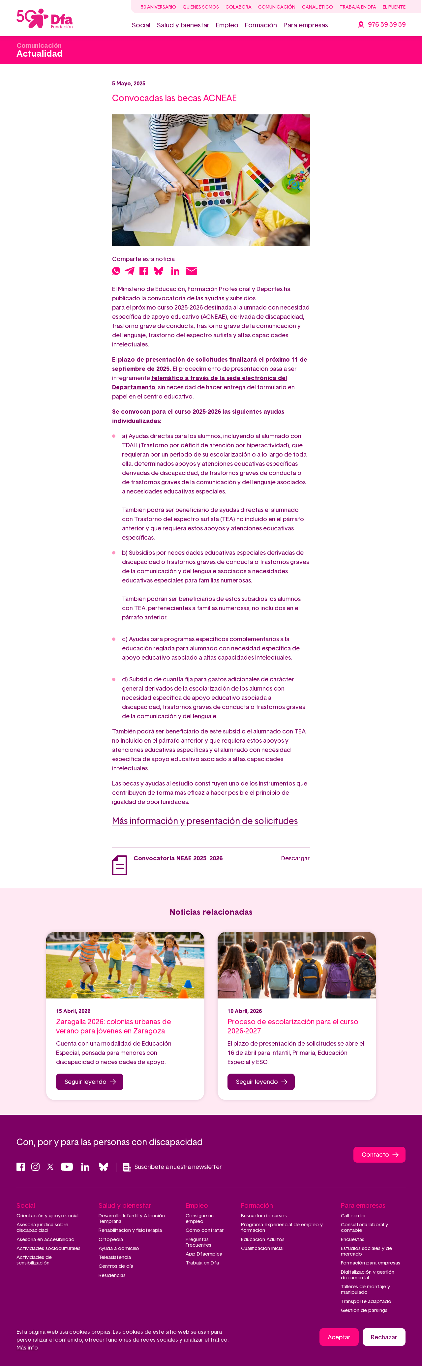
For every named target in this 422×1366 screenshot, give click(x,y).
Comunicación (276, 7)
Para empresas (306, 25)
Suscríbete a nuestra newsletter (172, 1167)
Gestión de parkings (364, 1310)
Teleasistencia (115, 1257)
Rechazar (384, 1338)
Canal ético (317, 7)
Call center (353, 1215)
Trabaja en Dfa (358, 7)
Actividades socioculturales (48, 1248)
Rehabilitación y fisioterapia (130, 1230)
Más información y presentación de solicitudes (205, 821)
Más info (27, 1348)
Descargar (295, 859)
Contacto (375, 1155)
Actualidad (39, 54)
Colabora (239, 7)
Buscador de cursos (264, 1215)
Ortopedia (111, 1239)
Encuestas (352, 1239)
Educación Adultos (263, 1239)
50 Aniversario (158, 7)
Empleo (227, 25)
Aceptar (339, 1338)
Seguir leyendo (85, 1082)
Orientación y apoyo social (47, 1215)
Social (141, 25)
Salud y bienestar (183, 25)
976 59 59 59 (387, 24)
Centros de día (116, 1266)
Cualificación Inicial (262, 1248)
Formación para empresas (370, 1263)
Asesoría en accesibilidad (45, 1239)
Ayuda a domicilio (119, 1248)
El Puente (394, 7)
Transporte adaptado (366, 1301)
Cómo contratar (205, 1230)
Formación (261, 25)
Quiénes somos (201, 7)
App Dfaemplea (204, 1254)
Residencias (112, 1275)
